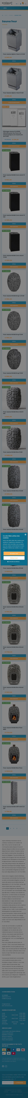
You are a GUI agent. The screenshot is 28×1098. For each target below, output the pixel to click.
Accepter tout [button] (14, 553)
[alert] (14, 549)
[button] (14, 561)
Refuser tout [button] (14, 558)
